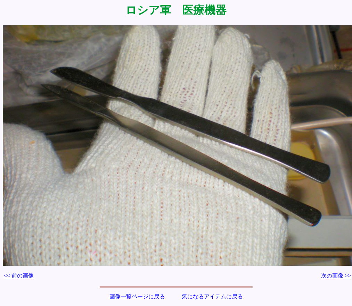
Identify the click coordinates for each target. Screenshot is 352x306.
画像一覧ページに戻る (137, 296)
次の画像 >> (336, 276)
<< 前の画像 (19, 276)
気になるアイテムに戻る (212, 296)
